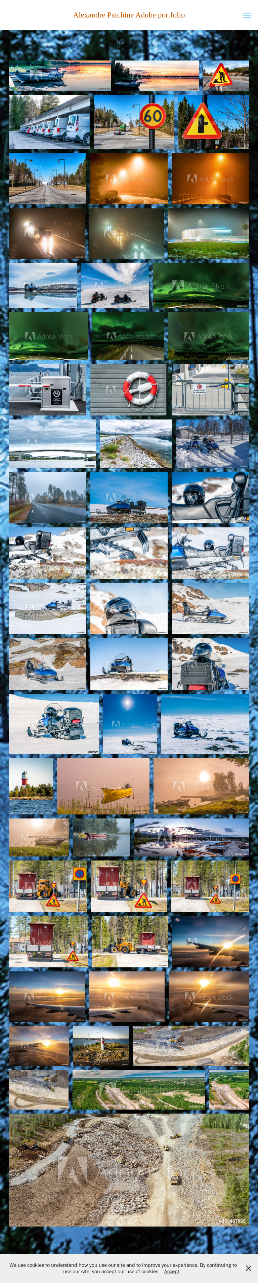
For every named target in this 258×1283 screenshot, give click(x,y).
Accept (171, 1271)
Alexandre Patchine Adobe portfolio (129, 15)
